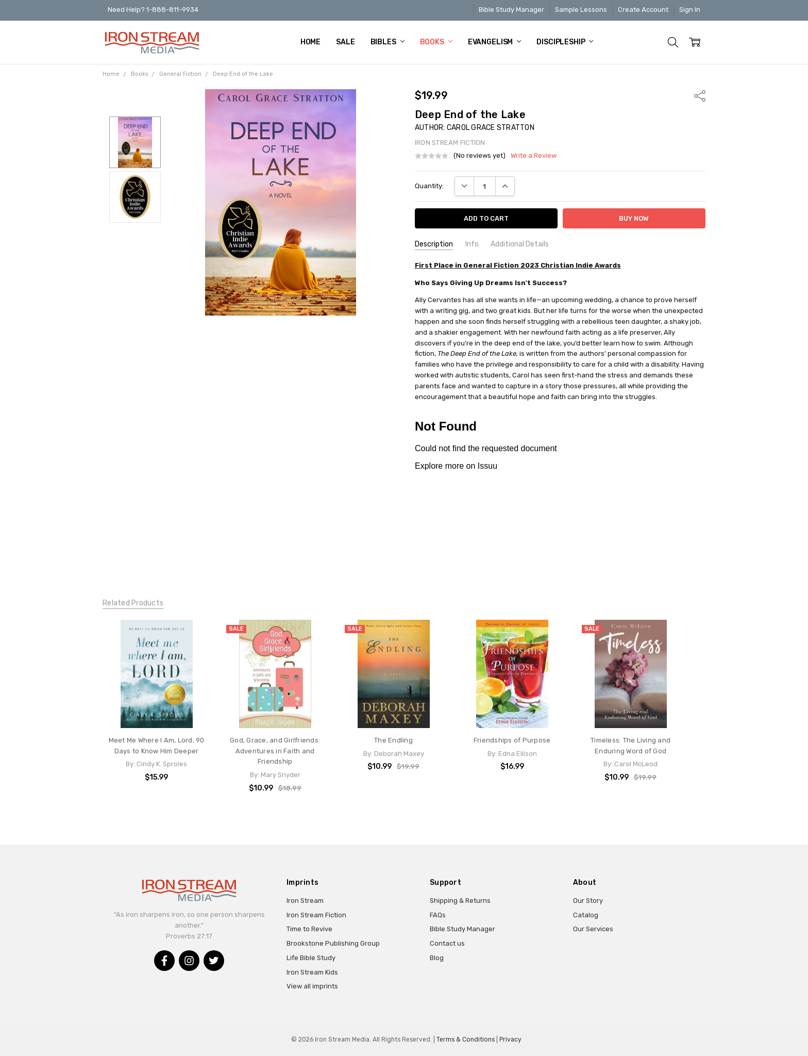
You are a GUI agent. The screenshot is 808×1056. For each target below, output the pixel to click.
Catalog (585, 915)
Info (472, 244)
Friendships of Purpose (512, 740)
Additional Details (520, 244)
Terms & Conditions (465, 1039)
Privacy (510, 1039)
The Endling (393, 740)
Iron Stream (305, 900)
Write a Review (534, 155)
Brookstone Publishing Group (333, 943)
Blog (437, 958)
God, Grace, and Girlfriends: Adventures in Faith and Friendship (275, 751)
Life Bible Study (311, 958)
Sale (345, 42)
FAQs (438, 915)
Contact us (447, 943)
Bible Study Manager (511, 9)
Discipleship (564, 42)
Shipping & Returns (460, 900)
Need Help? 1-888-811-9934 (153, 9)
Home (310, 42)
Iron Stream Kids (312, 972)
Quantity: (429, 186)
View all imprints (312, 986)
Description (434, 244)
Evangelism (494, 42)
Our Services (593, 929)
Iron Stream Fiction (316, 915)
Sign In (689, 9)
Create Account (643, 9)
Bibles (388, 42)
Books (436, 42)
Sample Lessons (581, 9)
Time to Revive (309, 929)
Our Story (588, 900)
